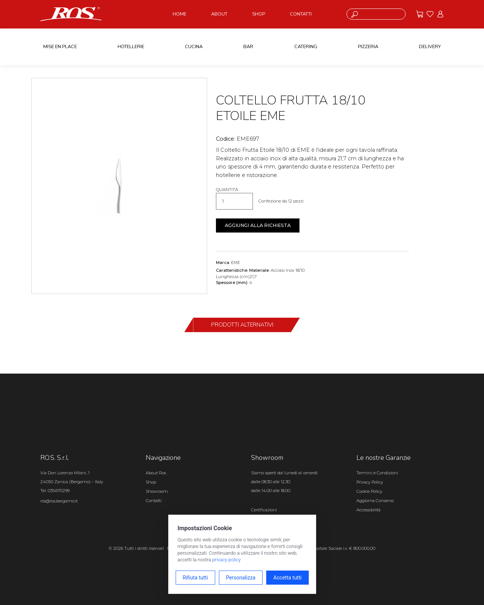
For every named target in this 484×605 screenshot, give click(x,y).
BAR (248, 46)
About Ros (156, 472)
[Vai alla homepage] (71, 13)
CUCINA (194, 46)
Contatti (154, 500)
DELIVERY (430, 46)
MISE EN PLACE (60, 46)
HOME (179, 14)
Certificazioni (264, 509)
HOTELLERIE (131, 46)
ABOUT (219, 14)
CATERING (305, 46)
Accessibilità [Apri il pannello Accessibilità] (368, 509)
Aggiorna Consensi (375, 500)
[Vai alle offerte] (419, 14)
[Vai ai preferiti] (430, 14)
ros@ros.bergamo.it (59, 501)
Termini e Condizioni (377, 472)
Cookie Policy (369, 491)
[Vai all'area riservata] (440, 14)
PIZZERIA (368, 46)
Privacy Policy (369, 482)
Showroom (157, 491)
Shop (151, 482)
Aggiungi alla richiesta (258, 225)
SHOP (258, 14)
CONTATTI (301, 14)
